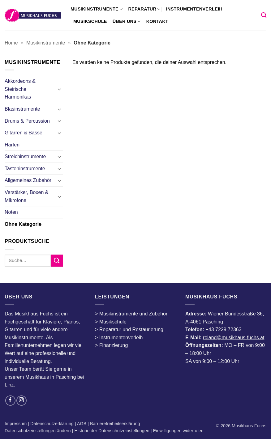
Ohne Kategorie (23, 224)
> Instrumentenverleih (119, 337)
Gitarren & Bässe (23, 132)
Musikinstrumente (97, 9)
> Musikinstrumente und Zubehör (131, 313)
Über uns (127, 21)
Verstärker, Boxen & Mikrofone (26, 196)
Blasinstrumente (22, 109)
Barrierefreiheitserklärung (114, 423)
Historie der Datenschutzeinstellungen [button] (111, 430)
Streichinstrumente (25, 156)
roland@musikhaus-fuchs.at (234, 337)
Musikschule (90, 21)
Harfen (12, 144)
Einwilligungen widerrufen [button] (178, 430)
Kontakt (157, 21)
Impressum (16, 423)
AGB (82, 423)
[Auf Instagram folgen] (21, 400)
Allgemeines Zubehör (28, 180)
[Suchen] (263, 15)
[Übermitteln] (57, 261)
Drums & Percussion (27, 121)
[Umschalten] (59, 89)
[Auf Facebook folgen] (10, 400)
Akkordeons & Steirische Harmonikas (20, 88)
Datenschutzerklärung (52, 423)
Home (11, 42)
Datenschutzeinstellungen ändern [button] (38, 430)
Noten (11, 212)
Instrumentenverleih (194, 8)
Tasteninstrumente (25, 168)
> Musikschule (111, 321)
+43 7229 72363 (223, 329)
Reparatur (144, 9)
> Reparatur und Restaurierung (129, 329)
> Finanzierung (111, 345)
